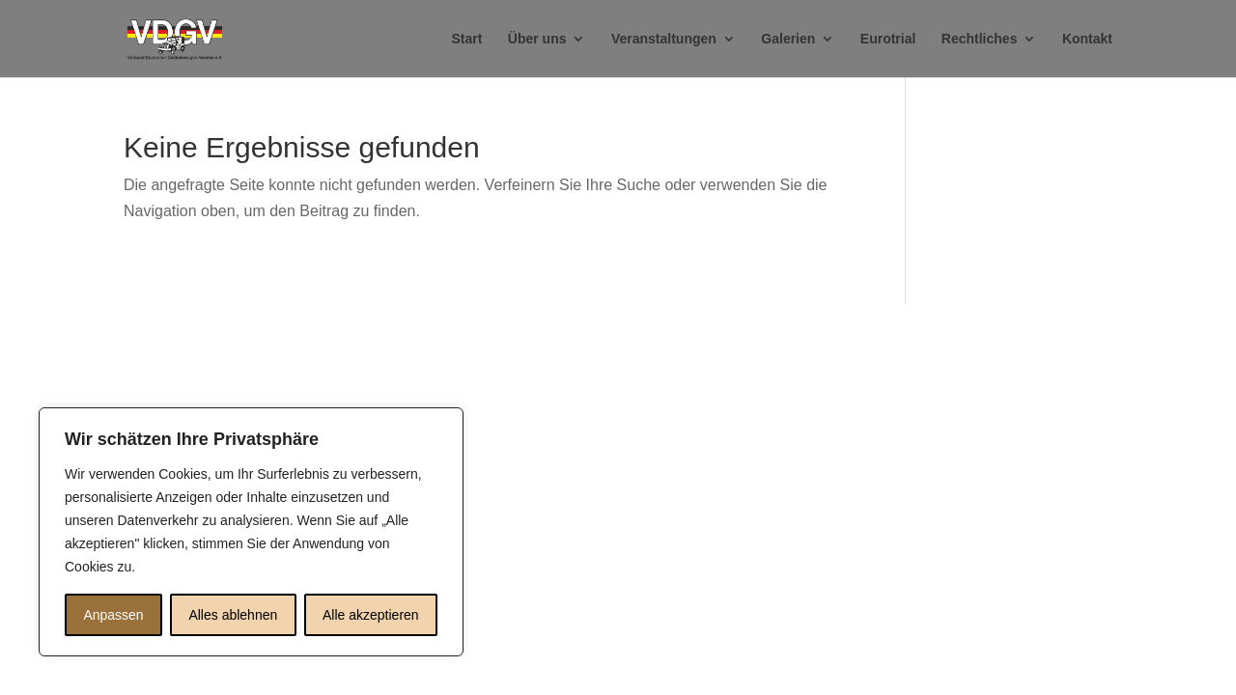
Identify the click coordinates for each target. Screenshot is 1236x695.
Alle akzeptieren (371, 615)
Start (466, 39)
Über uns (537, 39)
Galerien (788, 39)
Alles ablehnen (232, 615)
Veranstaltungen (663, 39)
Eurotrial (888, 39)
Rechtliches (979, 39)
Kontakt (1087, 39)
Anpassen (113, 615)
